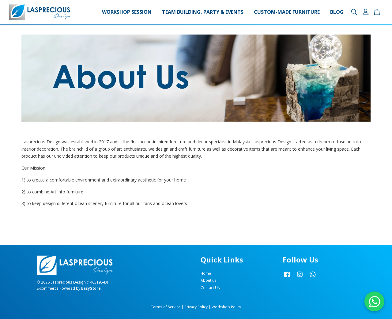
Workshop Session (127, 12)
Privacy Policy (196, 306)
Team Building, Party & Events (202, 12)
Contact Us (210, 287)
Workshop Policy (226, 306)
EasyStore (91, 288)
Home (206, 273)
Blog (337, 12)
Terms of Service (165, 306)
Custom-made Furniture (287, 12)
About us (209, 280)
